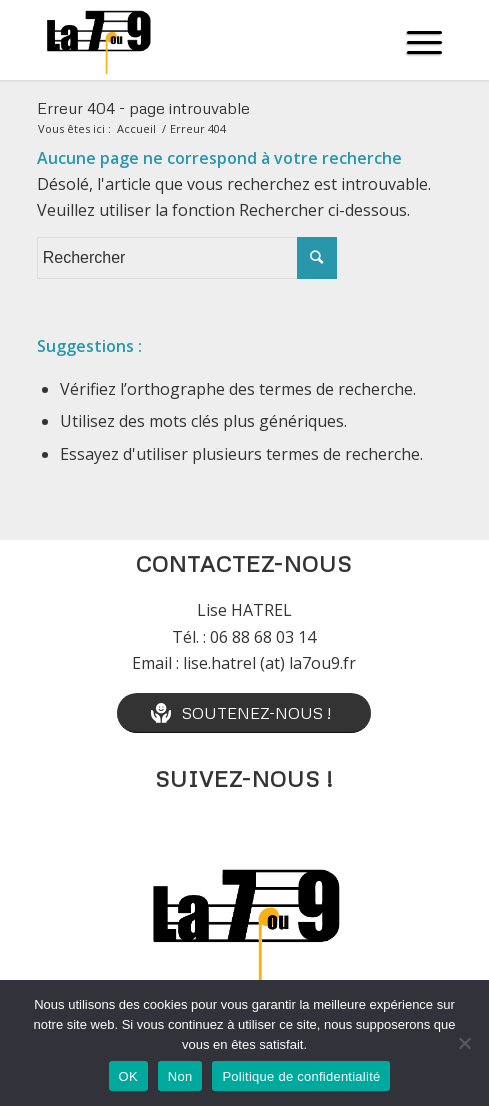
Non (180, 1076)
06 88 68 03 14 (263, 637)
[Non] (464, 1043)
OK (128, 1076)
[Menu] (424, 40)
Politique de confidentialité (301, 1076)
